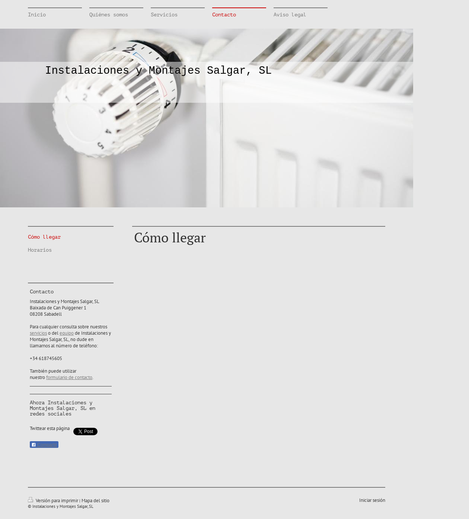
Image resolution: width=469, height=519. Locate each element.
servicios (38, 333)
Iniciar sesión (372, 500)
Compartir (44, 445)
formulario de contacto (69, 377)
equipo (67, 333)
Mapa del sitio (95, 500)
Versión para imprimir (53, 500)
